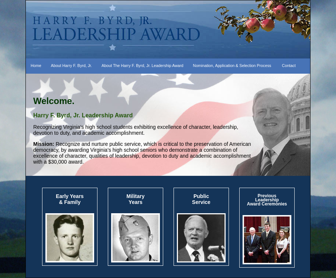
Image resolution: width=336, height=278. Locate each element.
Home (36, 65)
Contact (289, 65)
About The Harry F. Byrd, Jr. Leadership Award (143, 65)
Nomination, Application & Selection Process (232, 65)
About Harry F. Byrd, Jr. (71, 65)
